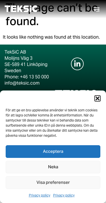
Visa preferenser (53, 182)
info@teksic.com (22, 83)
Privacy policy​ (39, 195)
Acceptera (53, 151)
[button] (97, 98)
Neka (53, 167)
